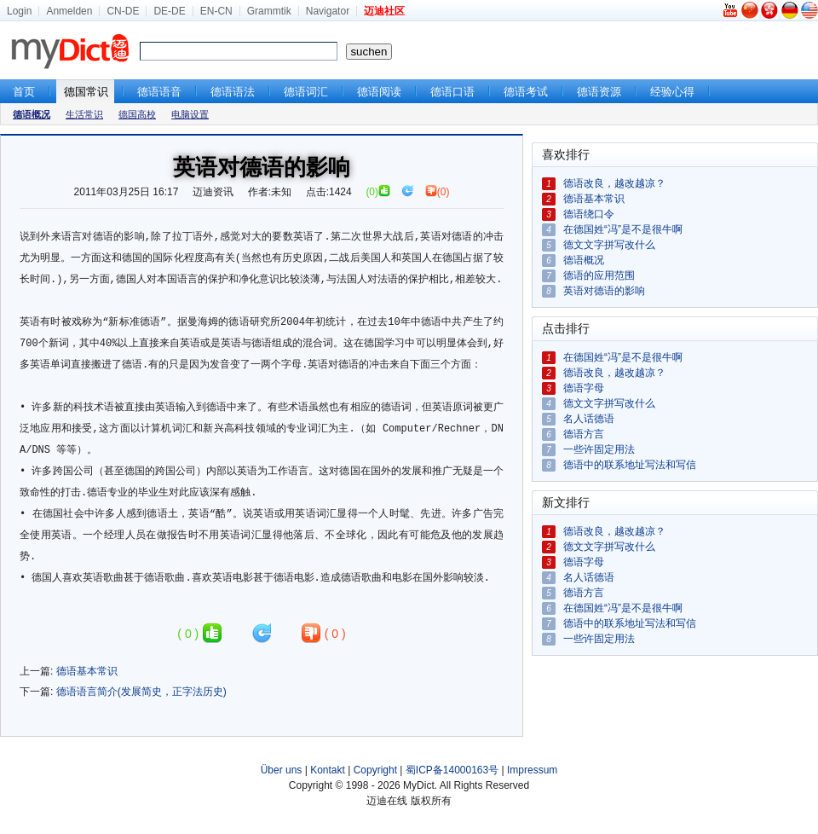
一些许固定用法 (599, 449)
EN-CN (216, 11)
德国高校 (137, 114)
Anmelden (69, 11)
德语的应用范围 (599, 275)
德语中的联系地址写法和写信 (629, 465)
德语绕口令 (588, 214)
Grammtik (269, 11)
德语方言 (583, 434)
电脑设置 (190, 114)
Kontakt (327, 770)
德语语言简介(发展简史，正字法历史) (141, 692)
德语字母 (583, 388)
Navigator (327, 11)
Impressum (532, 770)
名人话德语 (588, 419)
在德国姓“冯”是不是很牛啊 (623, 229)
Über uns (281, 770)
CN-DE (123, 11)
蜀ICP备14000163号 (452, 770)
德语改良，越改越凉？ (614, 183)
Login (19, 11)
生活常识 (84, 114)
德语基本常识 (87, 671)
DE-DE (169, 11)
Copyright (375, 770)
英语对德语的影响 (604, 291)
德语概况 (583, 260)
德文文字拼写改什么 (609, 245)
